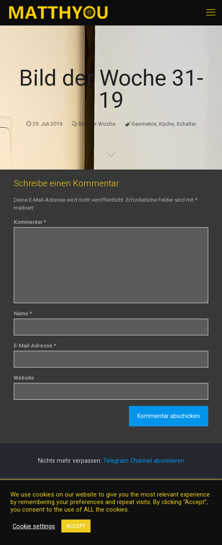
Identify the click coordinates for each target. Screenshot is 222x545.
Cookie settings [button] (34, 526)
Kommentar (30, 222)
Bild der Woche (96, 124)
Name (23, 313)
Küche (166, 124)
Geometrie (143, 124)
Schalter (186, 124)
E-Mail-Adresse (35, 345)
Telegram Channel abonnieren (143, 460)
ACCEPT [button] (76, 526)
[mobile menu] (211, 12)
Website (24, 378)
